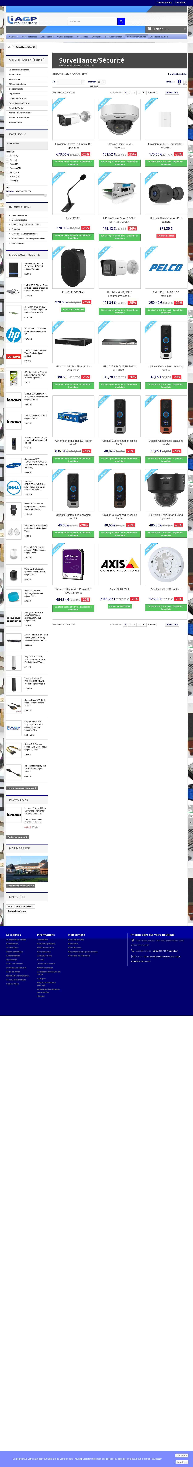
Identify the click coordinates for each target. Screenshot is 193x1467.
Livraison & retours (19, 215)
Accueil (40, 960)
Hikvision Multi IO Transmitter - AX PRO (166, 146)
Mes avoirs (73, 944)
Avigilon (15, 168)
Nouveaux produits (24, 255)
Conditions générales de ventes (25, 224)
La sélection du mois (159, 37)
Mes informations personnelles (82, 952)
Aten (14, 164)
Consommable (47, 37)
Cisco (14, 180)
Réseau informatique (114, 37)
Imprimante (14, 93)
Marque (12, 37)
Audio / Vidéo (15, 122)
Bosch (14, 176)
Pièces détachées (29, 37)
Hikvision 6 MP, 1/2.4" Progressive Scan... (119, 294)
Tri (53, 82)
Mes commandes (76, 940)
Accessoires (82, 37)
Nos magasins (17, 243)
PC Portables (15, 79)
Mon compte (76, 935)
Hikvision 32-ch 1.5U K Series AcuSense (73, 368)
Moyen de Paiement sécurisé (24, 234)
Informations (20, 207)
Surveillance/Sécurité (136, 37)
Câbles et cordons (65, 37)
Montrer (92, 82)
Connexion (180, 2)
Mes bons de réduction (79, 956)
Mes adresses (74, 948)
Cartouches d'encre (17, 911)
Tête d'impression (24, 906)
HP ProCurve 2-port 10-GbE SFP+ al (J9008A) (119, 220)
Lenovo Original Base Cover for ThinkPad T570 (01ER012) (35, 811)
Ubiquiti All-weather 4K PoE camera (166, 220)
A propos (15, 229)
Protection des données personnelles (28, 238)
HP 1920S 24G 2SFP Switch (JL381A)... (119, 368)
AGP (13, 160)
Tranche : (10, 191)
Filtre (10, 906)
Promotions (18, 799)
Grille (179, 82)
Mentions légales (19, 220)
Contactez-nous (164, 2)
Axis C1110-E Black (73, 292)
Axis (14, 172)
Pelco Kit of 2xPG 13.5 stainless (166, 294)
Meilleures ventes (45, 948)
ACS (14, 155)
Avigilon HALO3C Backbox (166, 589)
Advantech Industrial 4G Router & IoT (73, 442)
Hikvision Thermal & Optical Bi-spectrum (73, 146)
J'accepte (182, 1455)
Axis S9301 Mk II (120, 589)
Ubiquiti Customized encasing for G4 (166, 368)
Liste (185, 82)
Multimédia (96, 37)
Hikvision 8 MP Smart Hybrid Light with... (166, 517)
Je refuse (182, 1462)
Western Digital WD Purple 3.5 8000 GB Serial (73, 591)
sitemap (41, 996)
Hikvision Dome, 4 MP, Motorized (120, 146)
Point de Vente (16, 108)
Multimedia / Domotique (20, 113)
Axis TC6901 (73, 218)
